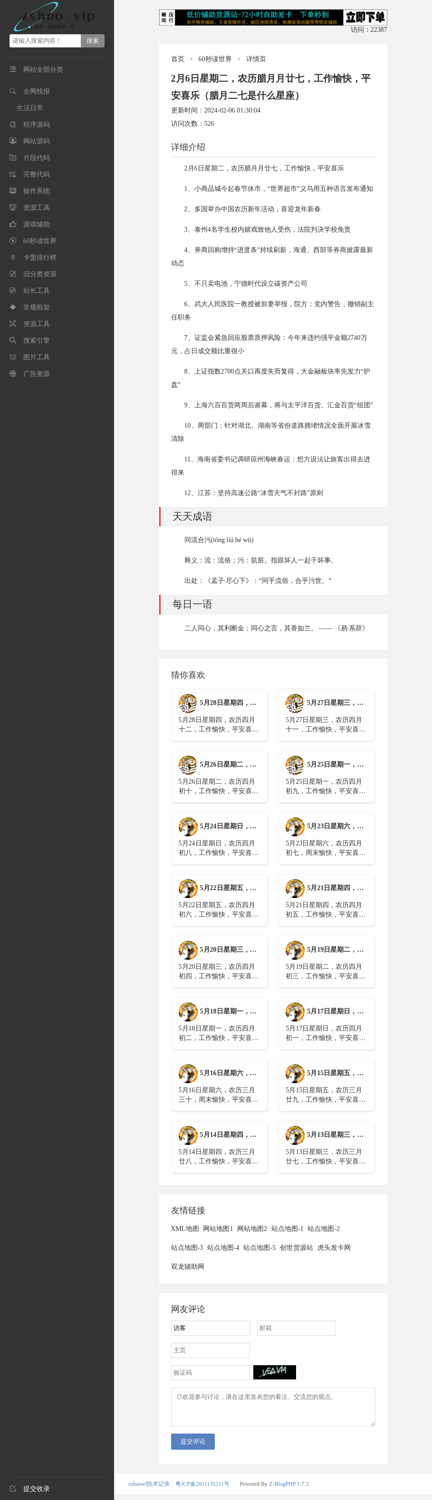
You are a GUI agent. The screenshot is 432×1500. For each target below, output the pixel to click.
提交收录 (30, 1488)
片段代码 (36, 157)
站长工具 (36, 290)
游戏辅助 (36, 224)
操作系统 (36, 191)
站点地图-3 (187, 1247)
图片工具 (36, 357)
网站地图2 (252, 1228)
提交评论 (193, 1447)
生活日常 (30, 108)
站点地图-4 (223, 1247)
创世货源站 (296, 1247)
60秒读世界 (40, 240)
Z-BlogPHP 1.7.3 (288, 1489)
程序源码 (36, 124)
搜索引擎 (36, 340)
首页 (177, 59)
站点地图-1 (287, 1228)
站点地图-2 (323, 1228)
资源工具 (36, 207)
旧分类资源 (40, 274)
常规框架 (36, 307)
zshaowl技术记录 (149, 1489)
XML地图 (185, 1228)
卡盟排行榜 (40, 257)
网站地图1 (218, 1228)
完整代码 (36, 174)
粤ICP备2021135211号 (202, 1489)
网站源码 (36, 141)
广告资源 (36, 373)
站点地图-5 (259, 1247)
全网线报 (36, 91)
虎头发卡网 (334, 1247)
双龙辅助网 (187, 1266)
